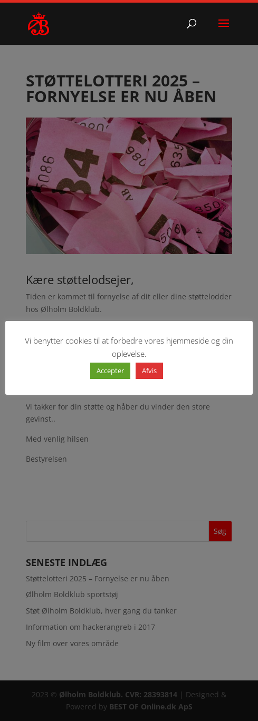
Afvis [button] (149, 370)
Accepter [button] (110, 370)
